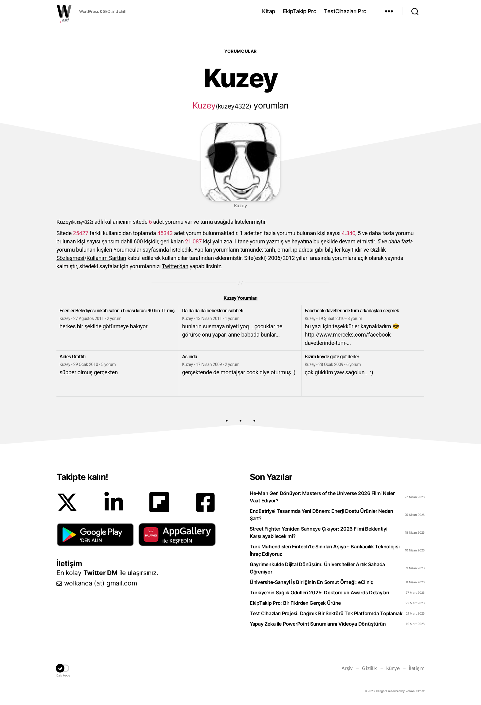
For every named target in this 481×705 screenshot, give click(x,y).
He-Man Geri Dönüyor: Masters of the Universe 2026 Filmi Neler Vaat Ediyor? (322, 497)
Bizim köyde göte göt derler (332, 357)
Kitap (268, 11)
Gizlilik (369, 668)
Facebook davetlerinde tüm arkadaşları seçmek (352, 311)
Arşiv (347, 668)
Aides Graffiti (73, 357)
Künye (393, 668)
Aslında (189, 357)
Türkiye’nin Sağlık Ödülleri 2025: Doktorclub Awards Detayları (319, 592)
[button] (95, 534)
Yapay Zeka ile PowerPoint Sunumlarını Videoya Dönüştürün (318, 624)
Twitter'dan (175, 266)
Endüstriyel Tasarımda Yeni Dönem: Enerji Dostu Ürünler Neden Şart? (321, 514)
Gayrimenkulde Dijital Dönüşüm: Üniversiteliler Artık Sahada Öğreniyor (317, 568)
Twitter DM (100, 573)
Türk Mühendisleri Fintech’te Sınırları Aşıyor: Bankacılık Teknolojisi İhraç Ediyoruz (324, 550)
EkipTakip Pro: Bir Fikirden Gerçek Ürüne (295, 603)
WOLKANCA (64, 11)
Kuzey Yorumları (241, 298)
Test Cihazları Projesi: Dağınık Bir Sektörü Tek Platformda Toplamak (326, 613)
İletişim (417, 668)
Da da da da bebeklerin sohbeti (212, 311)
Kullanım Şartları (106, 258)
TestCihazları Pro (345, 11)
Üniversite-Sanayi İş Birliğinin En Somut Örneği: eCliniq (312, 582)
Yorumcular (240, 51)
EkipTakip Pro (300, 11)
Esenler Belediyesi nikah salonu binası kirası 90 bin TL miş (117, 311)
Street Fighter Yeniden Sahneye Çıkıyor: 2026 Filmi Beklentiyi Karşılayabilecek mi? (318, 532)
